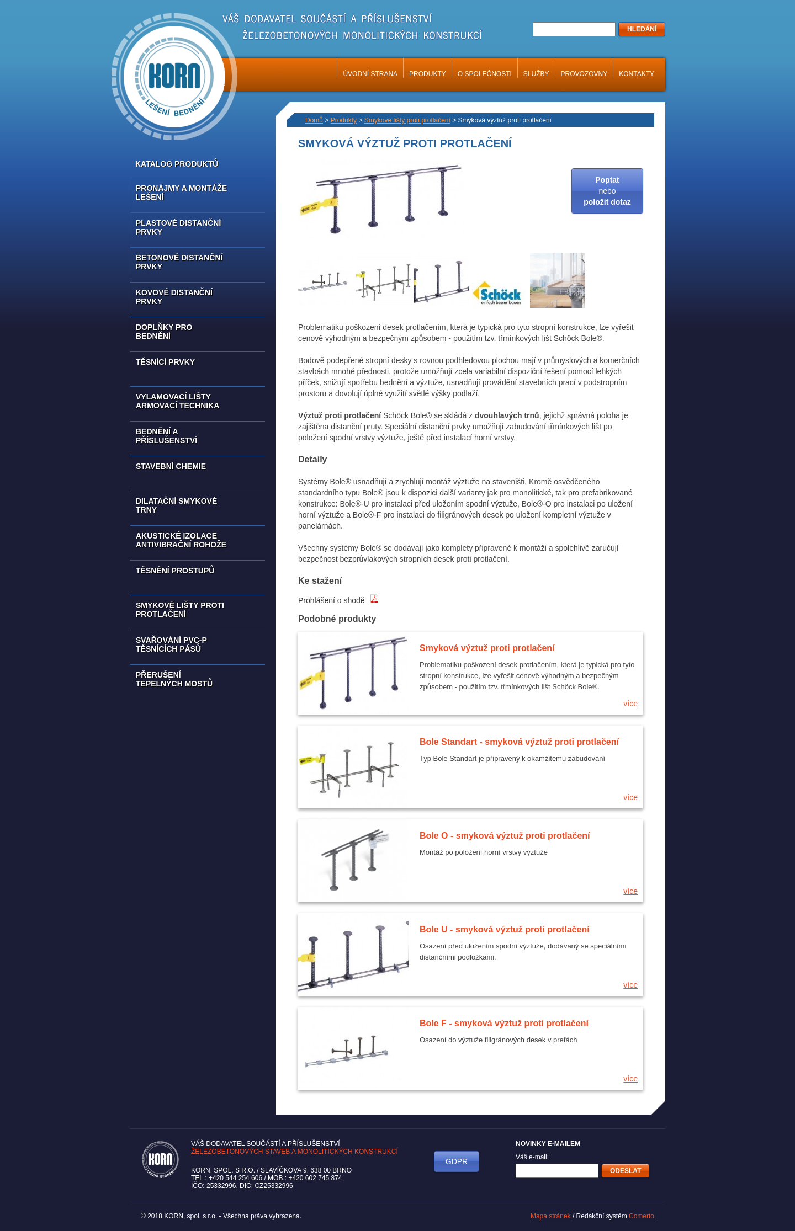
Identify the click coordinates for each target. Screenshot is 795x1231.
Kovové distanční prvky (174, 297)
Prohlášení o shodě (338, 600)
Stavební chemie (171, 466)
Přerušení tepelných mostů (174, 679)
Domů (314, 120)
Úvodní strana (370, 74)
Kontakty (636, 74)
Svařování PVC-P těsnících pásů (171, 644)
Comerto (641, 1216)
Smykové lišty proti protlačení (180, 610)
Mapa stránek (551, 1216)
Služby (536, 74)
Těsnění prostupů (175, 570)
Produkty (427, 74)
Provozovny (584, 74)
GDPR (457, 1161)
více (630, 703)
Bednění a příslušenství (166, 436)
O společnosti (485, 74)
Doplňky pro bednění (164, 331)
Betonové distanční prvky (179, 262)
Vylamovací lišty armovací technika (177, 401)
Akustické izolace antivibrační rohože (181, 540)
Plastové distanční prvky (178, 227)
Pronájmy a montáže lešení (181, 192)
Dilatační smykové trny (176, 505)
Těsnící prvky (165, 362)
